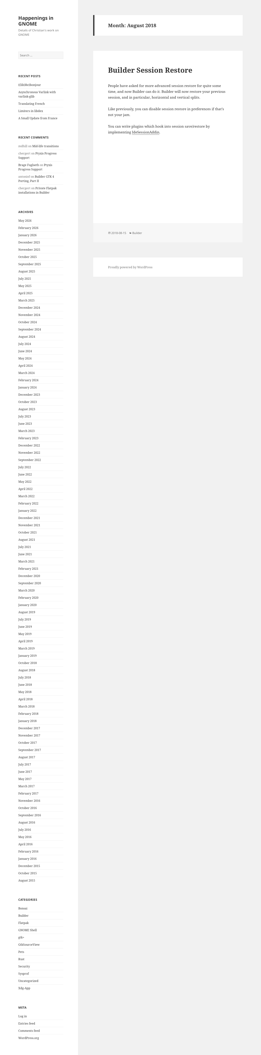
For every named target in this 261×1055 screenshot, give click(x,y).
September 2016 (29, 815)
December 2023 (29, 395)
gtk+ (21, 937)
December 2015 (29, 866)
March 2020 (26, 590)
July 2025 (24, 279)
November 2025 (29, 250)
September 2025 (29, 264)
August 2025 (26, 271)
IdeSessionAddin (145, 132)
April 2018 (25, 699)
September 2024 (29, 329)
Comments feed (29, 1031)
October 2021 (27, 532)
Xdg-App (24, 988)
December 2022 (29, 445)
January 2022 (27, 511)
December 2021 (29, 518)
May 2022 (25, 482)
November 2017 (29, 735)
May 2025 (25, 286)
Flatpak (23, 923)
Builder (23, 916)
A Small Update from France (37, 118)
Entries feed (26, 1023)
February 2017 (28, 793)
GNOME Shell (27, 930)
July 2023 (24, 416)
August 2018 (26, 670)
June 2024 (25, 351)
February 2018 (28, 714)
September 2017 (29, 750)
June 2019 (25, 627)
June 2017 (25, 772)
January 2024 (27, 387)
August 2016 (26, 822)
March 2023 (26, 431)
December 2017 (29, 728)
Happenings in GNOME (35, 21)
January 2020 (27, 605)
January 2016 (27, 859)
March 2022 (26, 496)
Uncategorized (28, 981)
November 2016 (29, 801)
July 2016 (24, 830)
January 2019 (27, 656)
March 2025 (26, 300)
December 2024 (29, 308)
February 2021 (28, 569)
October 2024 (27, 322)
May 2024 (25, 358)
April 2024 (25, 366)
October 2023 (27, 402)
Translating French (31, 104)
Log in (22, 1016)
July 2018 (24, 677)
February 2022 (28, 503)
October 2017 (27, 743)
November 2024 (29, 315)
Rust (21, 959)
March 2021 (26, 561)
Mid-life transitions (45, 146)
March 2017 (26, 786)
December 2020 (29, 576)
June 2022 (25, 474)
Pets (21, 952)
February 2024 (28, 380)
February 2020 (28, 598)
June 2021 (25, 554)
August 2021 (26, 540)
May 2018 (25, 692)
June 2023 (25, 424)
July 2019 (24, 619)
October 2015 (27, 873)
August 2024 (26, 337)
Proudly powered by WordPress (130, 267)
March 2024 (26, 373)
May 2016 (25, 837)
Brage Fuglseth (28, 165)
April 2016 (25, 844)
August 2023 (26, 409)
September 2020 (29, 583)
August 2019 (26, 612)
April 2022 (25, 489)
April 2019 (25, 641)
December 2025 (29, 242)
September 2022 (29, 460)
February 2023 (28, 438)
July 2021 (24, 547)
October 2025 (27, 257)
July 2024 (24, 344)
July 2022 (24, 467)
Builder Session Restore (150, 70)
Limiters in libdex (30, 111)
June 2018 (25, 685)
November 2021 (29, 525)
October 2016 (27, 808)
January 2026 (27, 235)
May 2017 (25, 779)
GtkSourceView (29, 945)
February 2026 (28, 228)
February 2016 (28, 851)
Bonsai (22, 908)
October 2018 (27, 663)
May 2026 (25, 221)
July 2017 (24, 764)
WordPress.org (28, 1038)
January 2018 (27, 721)
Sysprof (23, 974)
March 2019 (26, 648)
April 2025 (25, 293)
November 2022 (29, 453)
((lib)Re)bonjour (29, 85)
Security (24, 966)
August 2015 (26, 880)
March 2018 (26, 706)
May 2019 (25, 634)
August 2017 (26, 757)
